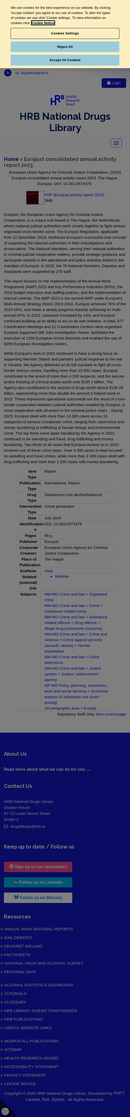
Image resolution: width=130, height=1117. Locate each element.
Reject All (65, 47)
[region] (65, 34)
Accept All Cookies (65, 60)
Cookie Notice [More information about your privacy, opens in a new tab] (43, 23)
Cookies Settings (65, 33)
